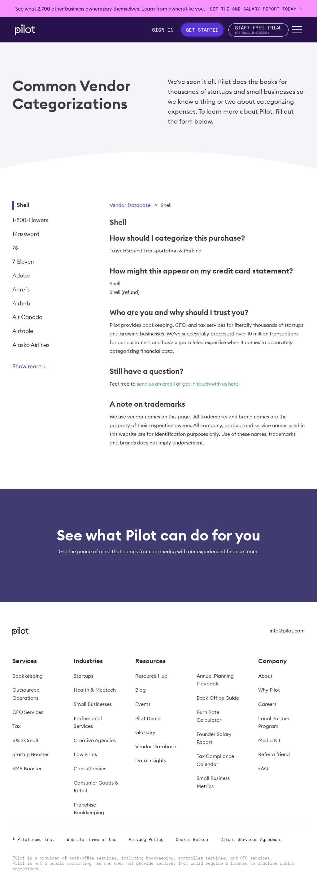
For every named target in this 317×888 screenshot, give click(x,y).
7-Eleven (23, 261)
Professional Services (88, 722)
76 (15, 247)
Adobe (21, 275)
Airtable (22, 331)
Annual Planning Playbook (215, 680)
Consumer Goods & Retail (96, 787)
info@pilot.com (287, 631)
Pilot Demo (148, 718)
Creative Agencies (95, 740)
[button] (297, 29)
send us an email (156, 384)
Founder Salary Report (214, 738)
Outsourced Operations (26, 694)
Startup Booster (30, 754)
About (265, 676)
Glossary (145, 732)
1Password (25, 234)
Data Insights (150, 760)
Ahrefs (21, 289)
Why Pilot (269, 690)
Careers (267, 704)
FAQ (263, 768)
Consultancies (90, 768)
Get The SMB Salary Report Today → (256, 9)
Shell (23, 204)
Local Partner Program (273, 722)
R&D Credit (25, 740)
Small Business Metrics (213, 782)
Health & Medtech (95, 690)
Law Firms (85, 754)
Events (142, 704)
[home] (25, 29)
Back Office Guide (218, 698)
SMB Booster (27, 768)
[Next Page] (51, 367)
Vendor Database (130, 205)
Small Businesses (93, 704)
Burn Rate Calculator (209, 716)
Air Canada (27, 317)
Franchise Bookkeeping (89, 809)
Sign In (163, 29)
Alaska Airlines (31, 344)
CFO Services (27, 712)
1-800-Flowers (30, 220)
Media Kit (269, 740)
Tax (16, 726)
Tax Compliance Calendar (215, 760)
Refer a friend (274, 754)
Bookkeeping (27, 676)
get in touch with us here (210, 384)
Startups (83, 676)
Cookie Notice (192, 839)
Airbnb (21, 303)
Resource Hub (151, 676)
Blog (140, 690)
